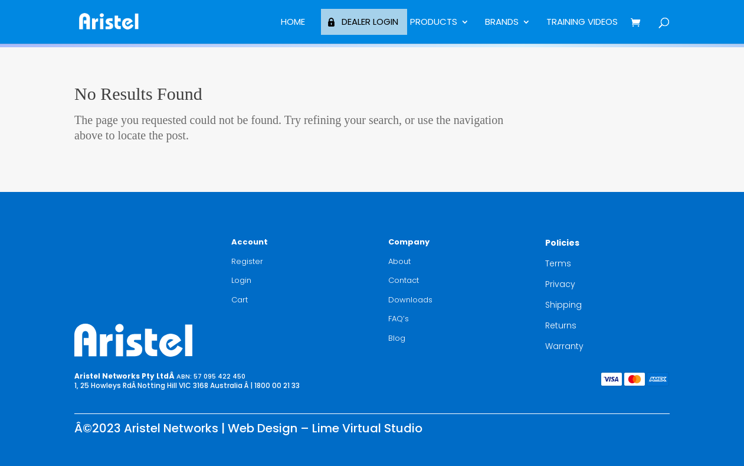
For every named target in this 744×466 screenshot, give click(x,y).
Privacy (560, 284)
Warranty (564, 346)
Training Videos (582, 23)
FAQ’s (398, 318)
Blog (396, 338)
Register (247, 261)
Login (241, 280)
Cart (239, 299)
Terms (558, 263)
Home (293, 23)
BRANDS (502, 23)
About (399, 261)
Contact (403, 280)
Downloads (410, 299)
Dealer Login (370, 21)
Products (433, 23)
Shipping (563, 305)
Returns (560, 325)
